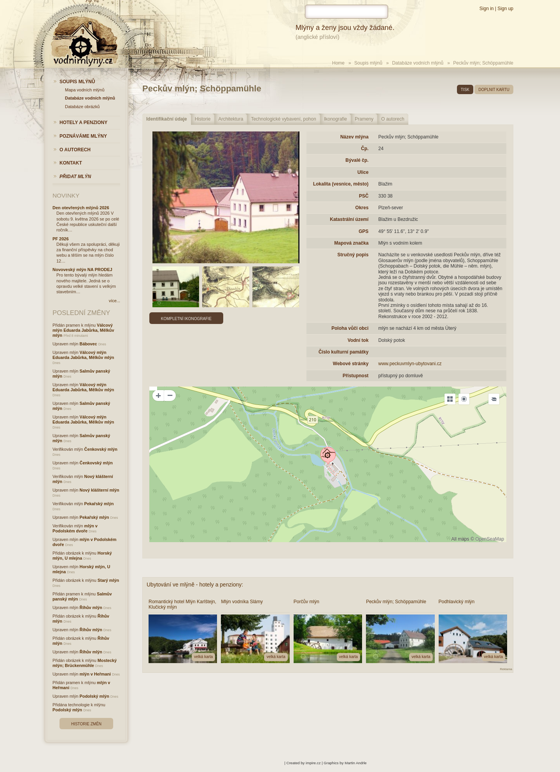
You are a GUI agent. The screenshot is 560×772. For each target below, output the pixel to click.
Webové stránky (351, 363)
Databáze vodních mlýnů (417, 63)
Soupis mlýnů (368, 63)
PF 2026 (60, 238)
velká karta (203, 657)
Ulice (363, 172)
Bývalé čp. (356, 160)
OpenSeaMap (489, 539)
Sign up (505, 8)
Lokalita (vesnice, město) (341, 184)
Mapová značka (351, 243)
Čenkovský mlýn (100, 449)
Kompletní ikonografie (186, 319)
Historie (203, 119)
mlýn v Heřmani (95, 674)
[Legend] (493, 399)
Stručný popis (353, 254)
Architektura (230, 119)
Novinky (65, 195)
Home (338, 63)
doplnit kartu (493, 90)
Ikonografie (335, 119)
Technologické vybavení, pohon (283, 119)
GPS (363, 231)
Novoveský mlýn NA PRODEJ (82, 269)
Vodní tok (358, 340)
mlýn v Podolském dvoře (75, 528)
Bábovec (88, 343)
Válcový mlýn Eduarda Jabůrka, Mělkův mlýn (83, 330)
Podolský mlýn (94, 696)
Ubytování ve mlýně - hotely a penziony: (195, 584)
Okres (362, 207)
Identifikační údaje (166, 119)
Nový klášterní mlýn (99, 490)
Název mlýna (354, 137)
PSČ (364, 196)
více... (114, 300)
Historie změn (86, 724)
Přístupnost (356, 375)
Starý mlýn (108, 580)
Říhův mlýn (91, 607)
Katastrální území (349, 219)
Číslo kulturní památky (343, 352)
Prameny (364, 119)
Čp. (364, 148)
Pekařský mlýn (99, 503)
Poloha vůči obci (349, 328)
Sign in (487, 8)
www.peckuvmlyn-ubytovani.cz (410, 363)
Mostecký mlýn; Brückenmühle (84, 663)
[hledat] (346, 12)
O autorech (392, 119)
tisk (465, 90)
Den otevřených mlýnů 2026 (80, 207)
